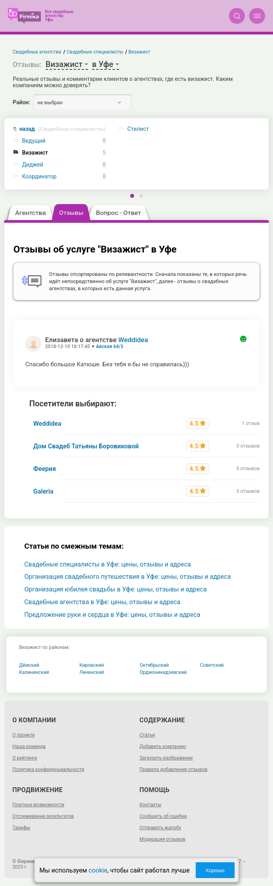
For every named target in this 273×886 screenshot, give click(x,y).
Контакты (150, 805)
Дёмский (29, 665)
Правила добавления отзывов (174, 769)
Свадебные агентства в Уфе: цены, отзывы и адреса (102, 602)
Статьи (147, 735)
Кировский (91, 665)
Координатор (39, 177)
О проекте (23, 735)
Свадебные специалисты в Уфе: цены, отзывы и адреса (107, 564)
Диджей (32, 165)
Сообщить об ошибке (163, 816)
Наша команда (29, 746)
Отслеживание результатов (43, 816)
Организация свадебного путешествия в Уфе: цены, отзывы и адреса (127, 576)
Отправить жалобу (160, 828)
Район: (21, 102)
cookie (97, 870)
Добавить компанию (163, 746)
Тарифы (21, 828)
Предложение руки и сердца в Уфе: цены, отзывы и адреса (112, 614)
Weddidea (133, 340)
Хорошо (215, 870)
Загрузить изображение (166, 758)
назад (62, 129)
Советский (212, 665)
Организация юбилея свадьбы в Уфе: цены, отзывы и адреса (115, 589)
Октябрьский (154, 665)
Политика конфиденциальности (48, 769)
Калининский (34, 672)
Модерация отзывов (163, 839)
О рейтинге (24, 758)
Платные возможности (38, 805)
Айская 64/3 (109, 346)
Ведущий (34, 141)
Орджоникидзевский (163, 672)
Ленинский (91, 672)
